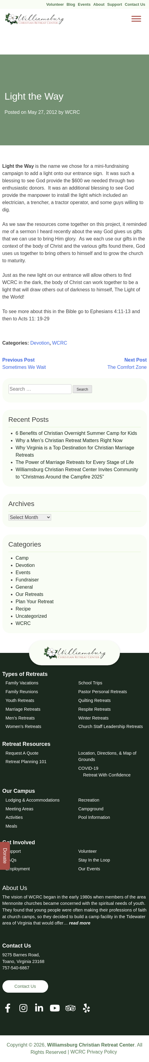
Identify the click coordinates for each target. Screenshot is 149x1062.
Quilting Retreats (94, 700)
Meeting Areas (19, 808)
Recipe (23, 608)
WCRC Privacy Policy (94, 1051)
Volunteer (55, 4)
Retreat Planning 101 (25, 761)
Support (114, 4)
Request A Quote (21, 753)
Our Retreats (30, 594)
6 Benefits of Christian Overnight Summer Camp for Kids (76, 433)
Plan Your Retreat (35, 601)
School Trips (90, 682)
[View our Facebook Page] (8, 1008)
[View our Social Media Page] (23, 1008)
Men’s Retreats (20, 718)
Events (84, 4)
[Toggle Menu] (136, 19)
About (98, 4)
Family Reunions (21, 691)
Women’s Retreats (23, 726)
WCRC (72, 112)
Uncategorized (31, 616)
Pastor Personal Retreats (102, 691)
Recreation (88, 800)
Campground (90, 808)
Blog (71, 4)
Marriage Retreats (22, 709)
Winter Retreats (93, 718)
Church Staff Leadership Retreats (110, 726)
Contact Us (135, 4)
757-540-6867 (16, 967)
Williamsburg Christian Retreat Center (91, 1044)
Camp (22, 558)
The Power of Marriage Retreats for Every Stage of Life (75, 462)
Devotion (39, 343)
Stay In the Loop (94, 860)
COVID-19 (88, 768)
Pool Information (94, 817)
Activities (14, 817)
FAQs (10, 860)
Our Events (89, 868)
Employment (17, 868)
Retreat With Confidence (107, 775)
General (24, 587)
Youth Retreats (19, 700)
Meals (11, 826)
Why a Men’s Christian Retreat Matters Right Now (69, 440)
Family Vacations (21, 682)
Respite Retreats (94, 709)
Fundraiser (27, 579)
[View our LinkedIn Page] (39, 1008)
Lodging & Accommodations (32, 800)
